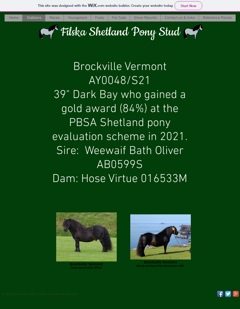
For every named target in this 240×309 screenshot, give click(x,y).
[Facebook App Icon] (220, 294)
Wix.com (72, 294)
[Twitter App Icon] (228, 294)
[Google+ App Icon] (236, 294)
